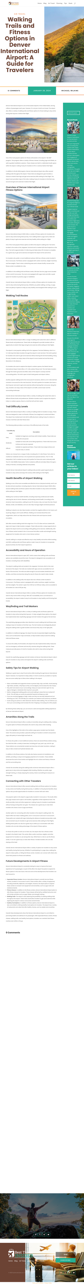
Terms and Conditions (37, 1283)
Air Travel (51, 3)
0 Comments (14, 90)
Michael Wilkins (70, 90)
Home (40, 3)
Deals (70, 3)
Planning (59, 3)
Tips (65, 3)
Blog (44, 3)
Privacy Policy (48, 1283)
